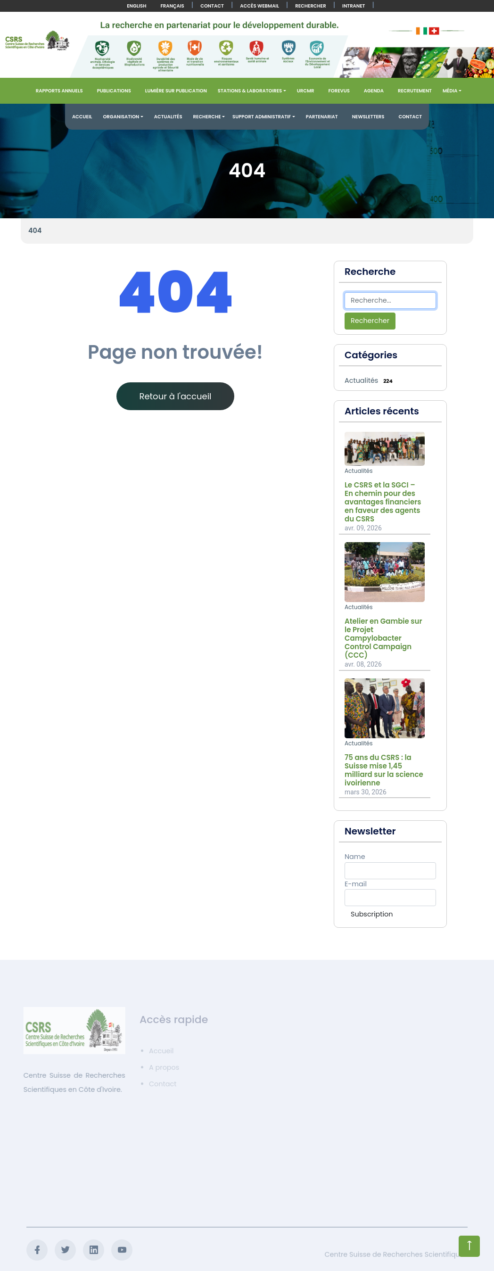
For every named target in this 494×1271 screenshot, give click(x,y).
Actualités (168, 116)
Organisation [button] (121, 116)
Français (172, 5)
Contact (212, 5)
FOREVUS (338, 90)
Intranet (353, 5)
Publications (114, 90)
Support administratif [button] (261, 116)
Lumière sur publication (176, 90)
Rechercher (310, 5)
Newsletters (368, 116)
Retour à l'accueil (175, 396)
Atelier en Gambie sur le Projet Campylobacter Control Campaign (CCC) (383, 638)
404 (34, 230)
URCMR (305, 90)
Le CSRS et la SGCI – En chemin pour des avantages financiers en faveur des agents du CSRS (383, 502)
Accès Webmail (259, 5)
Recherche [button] (207, 116)
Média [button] (450, 90)
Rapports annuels (59, 90)
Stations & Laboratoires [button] (250, 90)
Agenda (374, 90)
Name (355, 856)
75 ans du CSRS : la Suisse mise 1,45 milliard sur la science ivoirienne (384, 770)
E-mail (356, 884)
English (136, 5)
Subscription (372, 914)
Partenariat (322, 116)
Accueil (82, 116)
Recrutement (415, 90)
